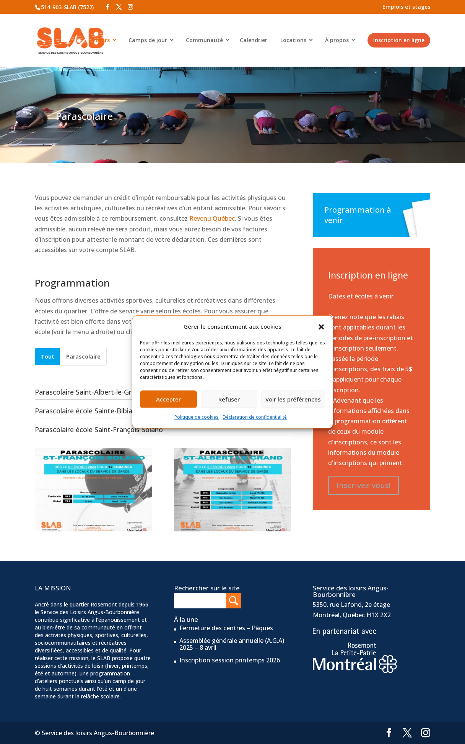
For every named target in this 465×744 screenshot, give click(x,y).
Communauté (204, 40)
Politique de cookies (196, 417)
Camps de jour (147, 40)
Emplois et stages (406, 6)
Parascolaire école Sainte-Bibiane (84, 410)
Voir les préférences (293, 399)
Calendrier (253, 40)
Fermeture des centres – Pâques (226, 628)
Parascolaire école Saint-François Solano (96, 429)
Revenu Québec (212, 218)
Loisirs (101, 40)
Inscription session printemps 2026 (229, 660)
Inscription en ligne (398, 40)
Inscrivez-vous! (363, 485)
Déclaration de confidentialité (255, 417)
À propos (337, 40)
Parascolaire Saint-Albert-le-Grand (86, 392)
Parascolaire (83, 356)
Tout (47, 356)
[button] (321, 327)
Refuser (229, 399)
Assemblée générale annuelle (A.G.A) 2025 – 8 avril (231, 644)
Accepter (168, 399)
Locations (293, 40)
